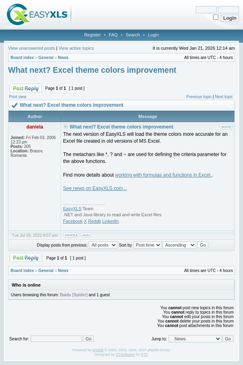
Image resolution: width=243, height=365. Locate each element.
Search (133, 34)
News (63, 57)
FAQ (113, 34)
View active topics (76, 48)
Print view (17, 97)
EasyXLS (72, 208)
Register (92, 34)
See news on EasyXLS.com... (95, 188)
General (45, 57)
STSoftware (125, 354)
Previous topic (199, 97)
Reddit (94, 221)
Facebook (72, 221)
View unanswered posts (31, 48)
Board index (22, 57)
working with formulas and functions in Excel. (163, 175)
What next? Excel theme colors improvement (92, 69)
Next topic (224, 97)
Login (153, 34)
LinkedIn (110, 221)
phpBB (98, 350)
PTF (144, 354)
